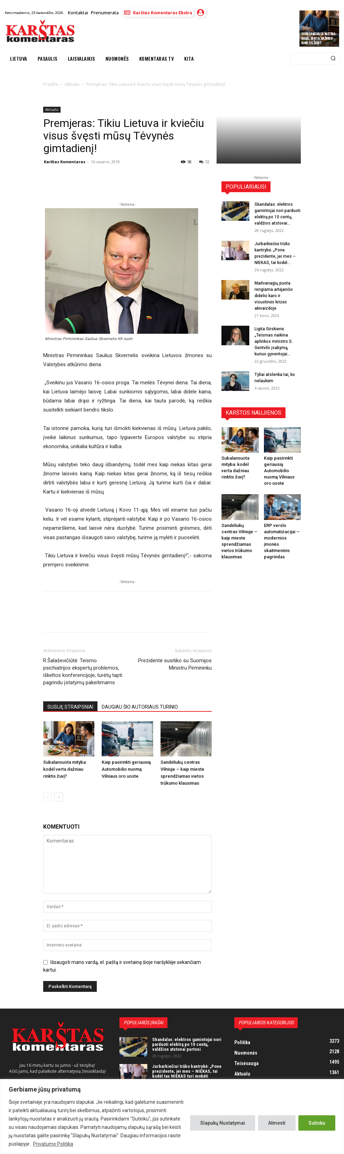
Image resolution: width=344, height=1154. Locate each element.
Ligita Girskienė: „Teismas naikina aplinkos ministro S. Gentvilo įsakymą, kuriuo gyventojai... (274, 341)
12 (204, 161)
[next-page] (58, 797)
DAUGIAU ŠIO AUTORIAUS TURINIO (140, 707)
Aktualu (51, 109)
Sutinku (316, 1123)
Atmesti (277, 1123)
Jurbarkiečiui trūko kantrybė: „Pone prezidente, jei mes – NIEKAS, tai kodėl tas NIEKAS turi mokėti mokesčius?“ (186, 1074)
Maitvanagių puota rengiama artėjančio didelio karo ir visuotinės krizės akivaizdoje (274, 296)
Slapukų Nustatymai (222, 1123)
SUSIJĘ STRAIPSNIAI (70, 707)
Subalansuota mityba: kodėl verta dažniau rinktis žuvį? (318, 38)
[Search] (333, 58)
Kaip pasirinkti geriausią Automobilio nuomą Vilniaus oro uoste (126, 769)
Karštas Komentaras (64, 161)
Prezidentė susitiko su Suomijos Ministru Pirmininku (175, 664)
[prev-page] (47, 797)
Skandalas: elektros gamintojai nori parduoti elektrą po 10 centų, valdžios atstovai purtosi (186, 1044)
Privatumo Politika (53, 1144)
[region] (172, 1116)
